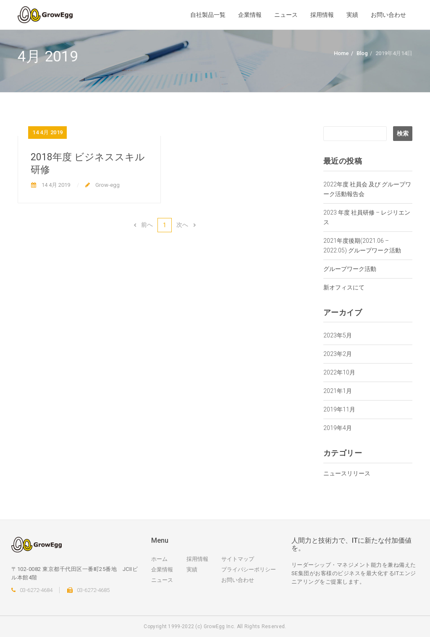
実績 (352, 14)
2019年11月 (339, 409)
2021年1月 (337, 391)
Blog (362, 53)
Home (341, 53)
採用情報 (322, 14)
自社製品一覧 (207, 14)
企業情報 (250, 14)
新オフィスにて (343, 287)
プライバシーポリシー (248, 569)
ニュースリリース (346, 473)
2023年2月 (337, 353)
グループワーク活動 (349, 268)
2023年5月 (337, 335)
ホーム (159, 559)
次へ (185, 224)
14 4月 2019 (55, 185)
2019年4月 (337, 428)
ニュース (286, 14)
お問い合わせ (388, 14)
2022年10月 (339, 372)
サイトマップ (237, 559)
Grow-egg (107, 185)
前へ (143, 224)
